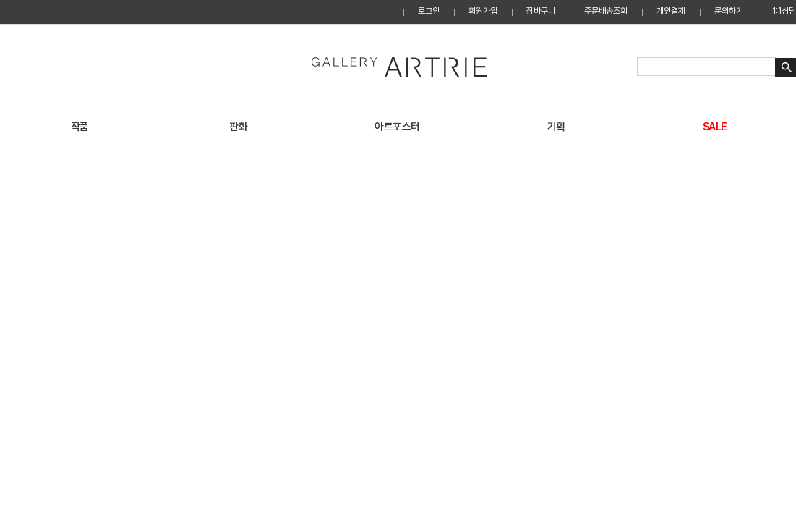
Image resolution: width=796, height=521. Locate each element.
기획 (556, 126)
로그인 (429, 11)
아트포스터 (397, 126)
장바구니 (540, 11)
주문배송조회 (606, 11)
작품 (80, 126)
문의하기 (728, 11)
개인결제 (670, 11)
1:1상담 (784, 11)
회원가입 (482, 11)
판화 (238, 126)
